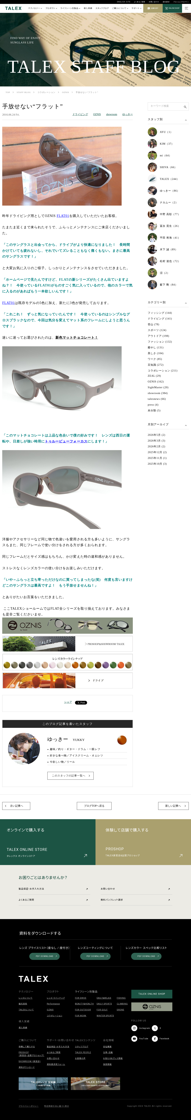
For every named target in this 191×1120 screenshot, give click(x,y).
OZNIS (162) (156, 381)
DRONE (120, 1010)
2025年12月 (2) (157, 452)
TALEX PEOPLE (83, 1052)
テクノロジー (35, 8)
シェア (68, 702)
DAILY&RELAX (104, 998)
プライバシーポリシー (29, 1106)
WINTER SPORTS (105, 1016)
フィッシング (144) (160, 312)
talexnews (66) (157, 399)
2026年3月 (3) (156, 440)
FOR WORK (80, 1016)
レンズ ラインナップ (56, 998)
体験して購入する (27, 1046)
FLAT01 (63, 216)
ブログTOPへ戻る (94, 805)
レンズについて (25, 998)
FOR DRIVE (80, 998)
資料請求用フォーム (56, 1064)
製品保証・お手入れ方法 (53, 889)
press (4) (153, 404)
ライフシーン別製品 (70, 8)
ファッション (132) (160, 341)
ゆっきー (127, 114)
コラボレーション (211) (163, 370)
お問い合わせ (154, 2)
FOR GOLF (102, 1010)
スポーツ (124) (157, 330)
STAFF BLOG (24, 92)
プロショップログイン (181, 2)
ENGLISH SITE (123, 2)
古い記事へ (16, 805)
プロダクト (51, 8)
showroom (111, 114)
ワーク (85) (155, 359)
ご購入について (120, 8)
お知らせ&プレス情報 (113, 1058)
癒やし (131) (156, 347)
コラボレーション (46, 92)
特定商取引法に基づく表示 (56, 1106)
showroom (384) (158, 393)
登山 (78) (153, 324)
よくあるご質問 (139, 2)
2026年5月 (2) (156, 435)
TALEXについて (26, 1010)
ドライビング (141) (160, 318)
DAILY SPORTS (104, 1004)
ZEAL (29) (154, 375)
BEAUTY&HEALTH (84, 1004)
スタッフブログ (102, 8)
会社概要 (107, 1046)
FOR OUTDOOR (83, 1010)
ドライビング (80, 114)
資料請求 (166, 2)
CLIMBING (122, 1004)
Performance (53, 1004)
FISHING (121, 998)
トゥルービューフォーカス (66, 441)
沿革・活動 (108, 1052)
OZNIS (65, 92)
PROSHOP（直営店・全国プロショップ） (31, 1054)
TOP (8, 92)
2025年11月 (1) (157, 458)
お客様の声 (80, 1058)
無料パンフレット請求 (135, 900)
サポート (137, 8)
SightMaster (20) (158, 387)
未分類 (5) (154, 410)
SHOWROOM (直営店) (30, 1061)
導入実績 (88, 8)
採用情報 (107, 1064)
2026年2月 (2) (156, 446)
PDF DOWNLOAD (46, 956)
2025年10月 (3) (157, 463)
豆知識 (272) (156, 364)
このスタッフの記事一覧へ (68, 775)
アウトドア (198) (158, 336)
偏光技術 (23, 1004)
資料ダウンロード (27, 1067)
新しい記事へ (173, 805)
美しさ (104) (156, 353)
